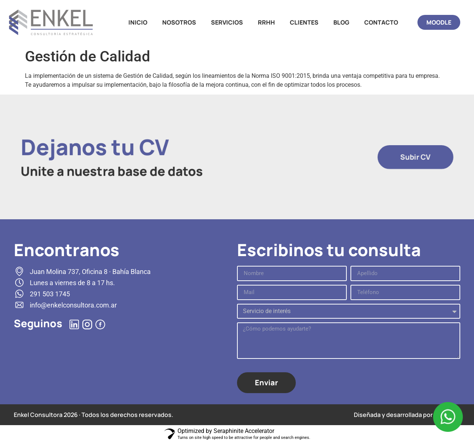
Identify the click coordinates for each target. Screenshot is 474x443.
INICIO (137, 22)
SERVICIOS (227, 22)
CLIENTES (304, 22)
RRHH (266, 22)
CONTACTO (381, 22)
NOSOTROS (179, 22)
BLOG (341, 22)
